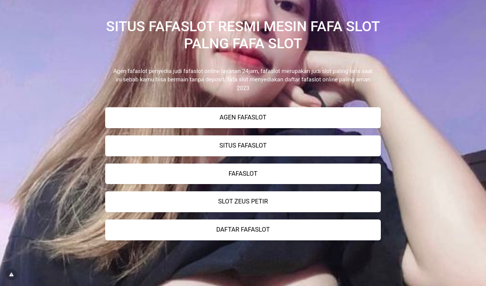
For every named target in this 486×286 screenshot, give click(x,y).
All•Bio (243, 265)
